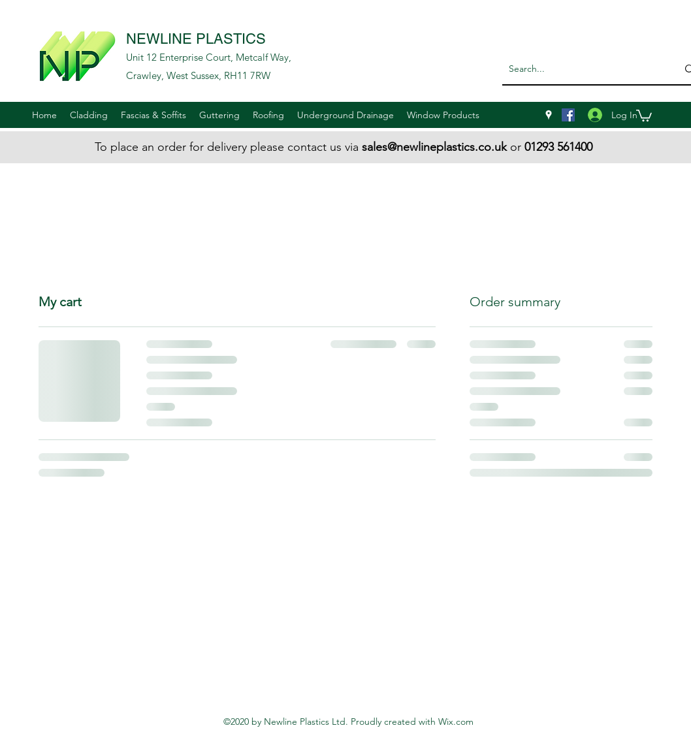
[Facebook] (568, 114)
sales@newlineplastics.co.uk (434, 147)
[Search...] (579, 69)
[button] (88, 115)
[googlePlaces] (548, 114)
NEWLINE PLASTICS (196, 39)
